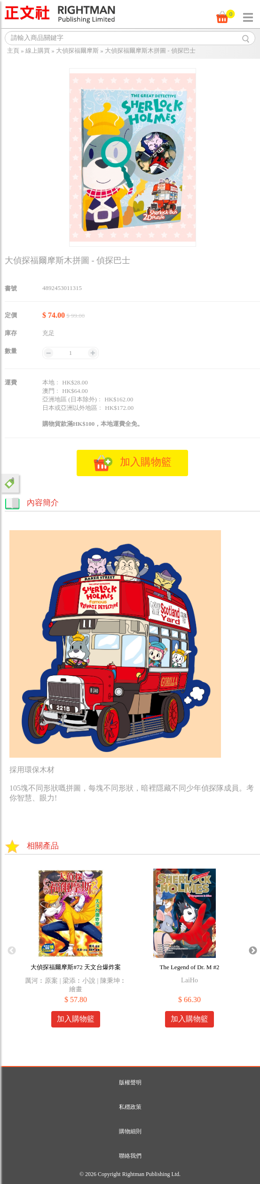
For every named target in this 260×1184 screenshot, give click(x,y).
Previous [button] (11, 951)
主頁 (13, 50)
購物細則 (130, 1131)
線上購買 (37, 50)
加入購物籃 (76, 1019)
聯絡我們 (130, 1156)
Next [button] (253, 951)
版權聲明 (130, 1082)
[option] (75, 951)
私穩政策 (130, 1107)
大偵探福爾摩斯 (77, 50)
